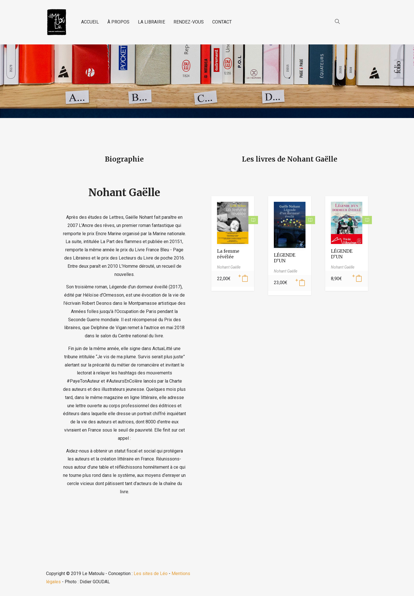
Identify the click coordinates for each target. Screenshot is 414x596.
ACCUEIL (90, 22)
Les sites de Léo (151, 573)
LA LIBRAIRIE (151, 22)
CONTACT (222, 22)
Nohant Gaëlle (124, 192)
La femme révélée (228, 254)
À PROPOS (118, 22)
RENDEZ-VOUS (189, 22)
